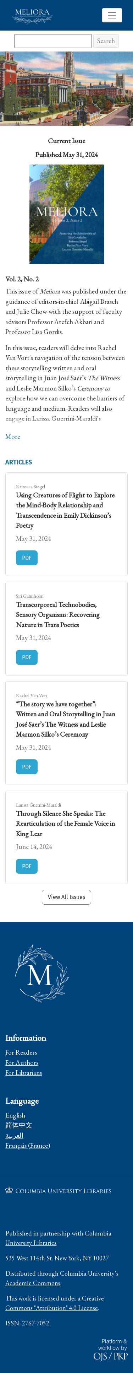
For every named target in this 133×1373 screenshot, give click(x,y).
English (15, 1115)
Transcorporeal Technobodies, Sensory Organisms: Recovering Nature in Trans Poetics (58, 614)
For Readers (21, 1052)
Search (106, 40)
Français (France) (27, 1145)
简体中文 (18, 1125)
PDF (30, 557)
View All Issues (66, 897)
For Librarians (23, 1072)
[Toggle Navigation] (112, 15)
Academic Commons (32, 1283)
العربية (14, 1135)
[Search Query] (53, 41)
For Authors (21, 1062)
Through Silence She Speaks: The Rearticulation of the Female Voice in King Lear (65, 823)
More (12, 436)
